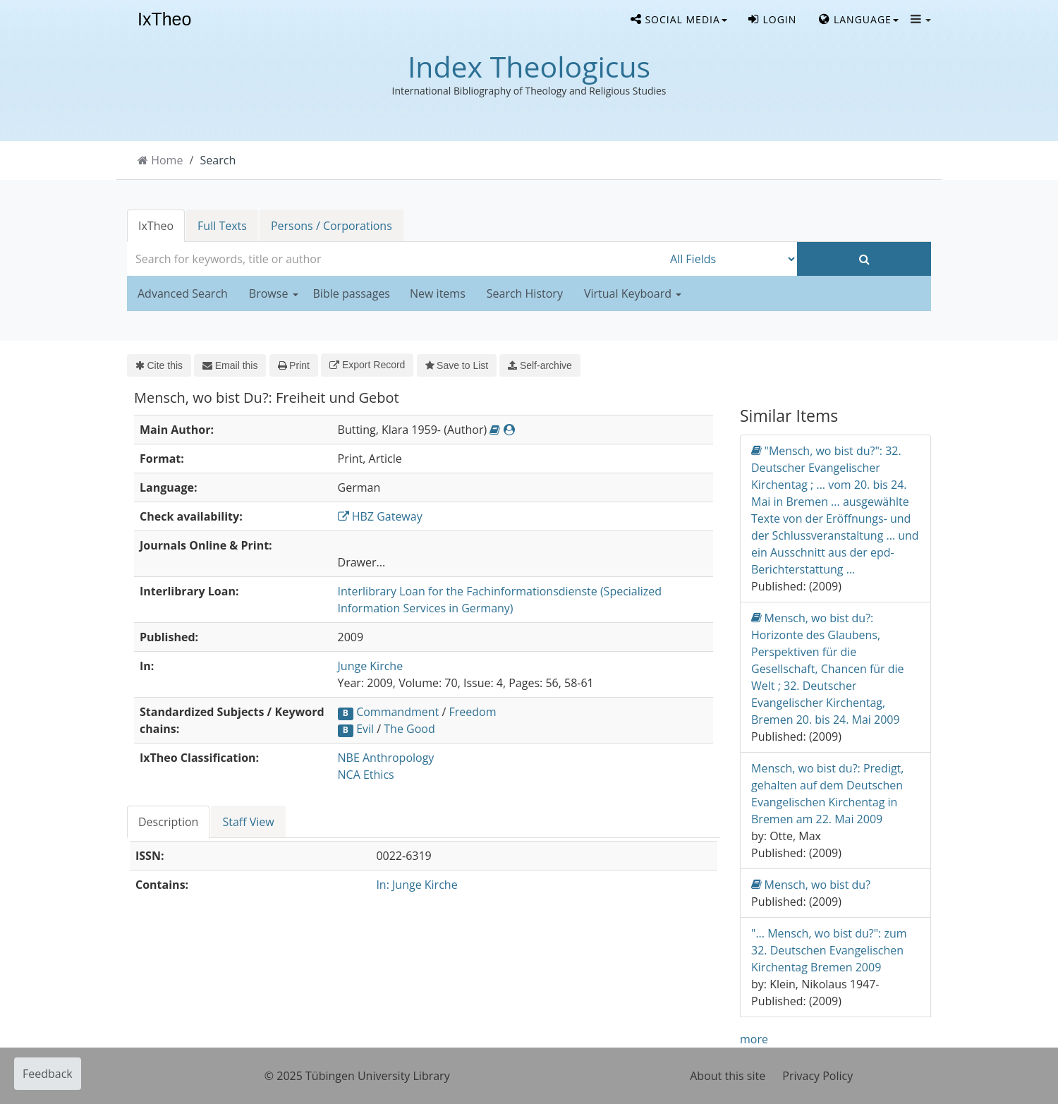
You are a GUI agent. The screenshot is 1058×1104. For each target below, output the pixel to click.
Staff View (248, 822)
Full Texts (222, 225)
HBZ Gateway (380, 516)
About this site (727, 1076)
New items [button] (438, 293)
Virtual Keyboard (632, 293)
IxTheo (164, 20)
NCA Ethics (366, 774)
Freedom (472, 712)
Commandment (397, 712)
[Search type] (730, 259)
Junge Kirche (370, 666)
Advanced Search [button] (183, 293)
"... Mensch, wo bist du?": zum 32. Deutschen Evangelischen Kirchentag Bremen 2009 (829, 950)
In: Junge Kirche (416, 884)
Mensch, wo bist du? (810, 884)
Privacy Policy (817, 1076)
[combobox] (395, 259)
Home (167, 160)
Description (168, 822)
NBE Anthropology (386, 757)
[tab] (169, 822)
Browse (273, 293)
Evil (365, 728)
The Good (409, 728)
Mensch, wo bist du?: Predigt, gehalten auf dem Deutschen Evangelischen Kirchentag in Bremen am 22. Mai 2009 (827, 793)
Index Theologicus (529, 66)
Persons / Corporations (331, 225)
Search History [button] (525, 293)
